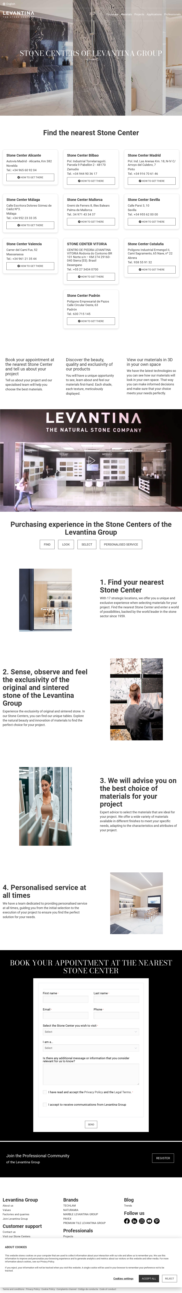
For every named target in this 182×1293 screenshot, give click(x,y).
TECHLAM (69, 1205)
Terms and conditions (13, 1289)
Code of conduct (108, 1289)
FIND (47, 544)
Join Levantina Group (15, 1218)
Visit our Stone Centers (16, 1236)
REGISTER (163, 1158)
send (91, 1124)
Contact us (9, 1232)
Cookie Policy (48, 1289)
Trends (128, 1205)
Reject (169, 1278)
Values (7, 1210)
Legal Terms (122, 1092)
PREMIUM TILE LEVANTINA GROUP (84, 1223)
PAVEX (67, 1218)
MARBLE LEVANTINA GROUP (80, 1214)
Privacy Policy (93, 1092)
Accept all (149, 1278)
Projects (68, 1236)
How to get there (30, 177)
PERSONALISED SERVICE (121, 544)
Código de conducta (88, 1289)
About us (8, 1205)
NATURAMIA (70, 1210)
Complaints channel (66, 1289)
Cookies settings (123, 1278)
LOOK (66, 544)
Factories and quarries (16, 1214)
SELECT (87, 544)
